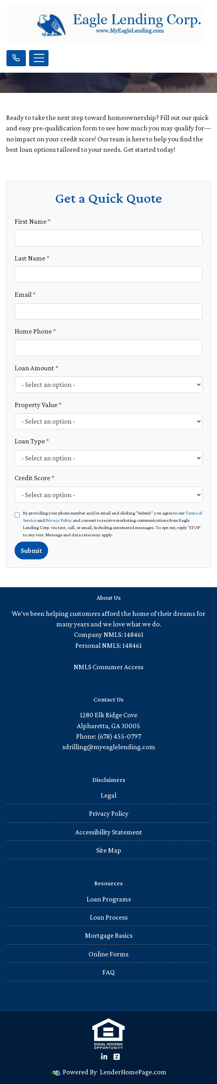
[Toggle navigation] (38, 58)
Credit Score (35, 478)
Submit (31, 550)
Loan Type (32, 441)
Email (25, 294)
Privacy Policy (59, 520)
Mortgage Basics (109, 935)
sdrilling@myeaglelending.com (108, 747)
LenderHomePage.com (133, 1072)
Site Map (108, 850)
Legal (108, 795)
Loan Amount (37, 368)
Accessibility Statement (108, 832)
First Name (33, 221)
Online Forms (108, 954)
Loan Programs (108, 899)
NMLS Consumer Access (108, 667)
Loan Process (109, 917)
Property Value (38, 405)
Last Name (32, 258)
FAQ (108, 972)
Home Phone (35, 331)
